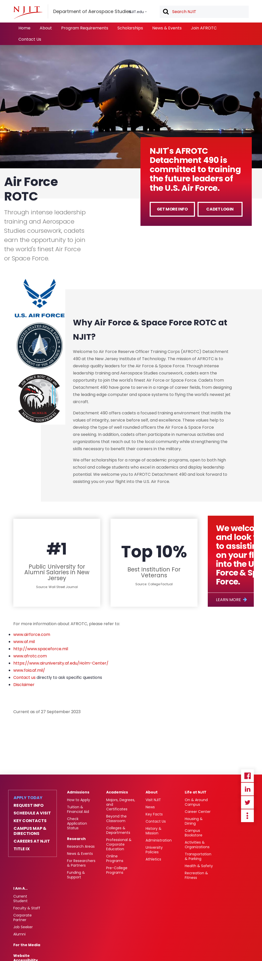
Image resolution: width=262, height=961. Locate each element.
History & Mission (153, 830)
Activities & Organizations (197, 844)
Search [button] (165, 12)
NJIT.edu (136, 11)
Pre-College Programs (116, 870)
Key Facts (154, 814)
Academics (117, 792)
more (247, 815)
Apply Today (28, 797)
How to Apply (78, 800)
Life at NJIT (195, 792)
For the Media (26, 945)
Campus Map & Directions (30, 831)
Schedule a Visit (32, 813)
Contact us (24, 677)
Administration (159, 840)
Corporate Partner (22, 917)
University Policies (154, 849)
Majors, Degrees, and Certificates (120, 804)
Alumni (19, 934)
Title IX (22, 849)
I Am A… (20, 888)
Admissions (78, 792)
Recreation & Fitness (196, 875)
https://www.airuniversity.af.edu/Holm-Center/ (60, 663)
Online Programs (114, 858)
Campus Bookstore (193, 832)
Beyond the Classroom (116, 818)
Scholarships (130, 28)
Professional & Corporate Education (119, 844)
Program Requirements (84, 28)
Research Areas (81, 846)
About (46, 28)
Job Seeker (23, 927)
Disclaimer (24, 685)
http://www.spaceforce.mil (40, 649)
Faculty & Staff (26, 908)
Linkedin (247, 789)
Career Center (198, 811)
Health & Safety (199, 866)
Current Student (20, 898)
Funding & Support (76, 874)
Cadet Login (220, 209)
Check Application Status (77, 823)
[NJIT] (27, 12)
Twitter (247, 802)
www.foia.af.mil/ (29, 670)
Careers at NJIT (32, 841)
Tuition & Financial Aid (78, 809)
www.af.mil (24, 642)
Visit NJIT (153, 800)
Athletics (153, 859)
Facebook (247, 775)
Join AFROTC (204, 28)
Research (76, 838)
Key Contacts (30, 820)
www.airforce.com (31, 634)
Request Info (28, 805)
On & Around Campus (196, 802)
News (150, 807)
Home (24, 28)
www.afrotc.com (30, 656)
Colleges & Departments (118, 830)
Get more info (172, 209)
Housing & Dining (194, 821)
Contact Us (29, 39)
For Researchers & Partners (81, 863)
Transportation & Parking (198, 856)
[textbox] (204, 12)
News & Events (167, 28)
